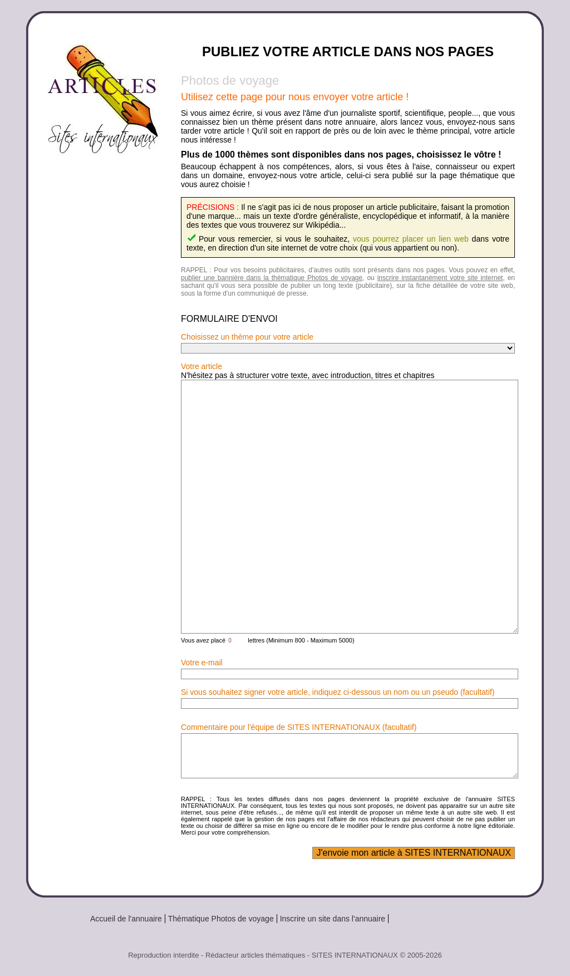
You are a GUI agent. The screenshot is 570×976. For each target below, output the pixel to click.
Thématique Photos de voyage (221, 918)
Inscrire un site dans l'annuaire (332, 918)
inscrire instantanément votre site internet (440, 278)
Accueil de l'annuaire (126, 918)
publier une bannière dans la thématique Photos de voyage (271, 278)
